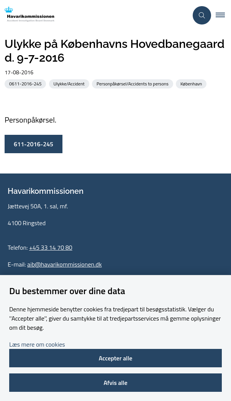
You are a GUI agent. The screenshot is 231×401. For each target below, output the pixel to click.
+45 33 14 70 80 (50, 247)
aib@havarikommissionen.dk (64, 264)
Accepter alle (116, 358)
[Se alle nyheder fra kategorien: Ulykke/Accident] (70, 83)
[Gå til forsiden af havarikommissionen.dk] (94, 16)
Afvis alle (115, 382)
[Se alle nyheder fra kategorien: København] (192, 83)
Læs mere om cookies (37, 344)
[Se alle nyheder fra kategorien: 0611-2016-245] (26, 83)
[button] (223, 15)
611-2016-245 (33, 144)
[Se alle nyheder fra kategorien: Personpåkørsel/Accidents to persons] (133, 83)
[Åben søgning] (202, 15)
